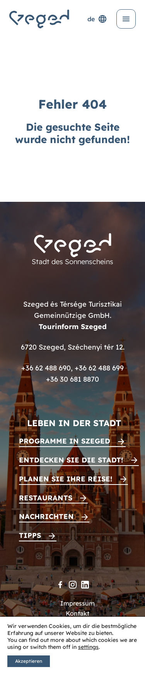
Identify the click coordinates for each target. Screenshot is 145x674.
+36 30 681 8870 (72, 379)
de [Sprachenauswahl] (97, 19)
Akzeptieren (28, 661)
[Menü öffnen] (126, 19)
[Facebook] (60, 584)
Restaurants (45, 497)
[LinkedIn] (85, 584)
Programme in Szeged (64, 441)
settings (88, 646)
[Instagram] (72, 584)
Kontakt (77, 613)
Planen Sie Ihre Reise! (66, 478)
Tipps (30, 535)
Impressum (77, 603)
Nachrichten (46, 516)
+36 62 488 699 (99, 367)
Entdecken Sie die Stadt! (71, 460)
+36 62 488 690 (46, 367)
